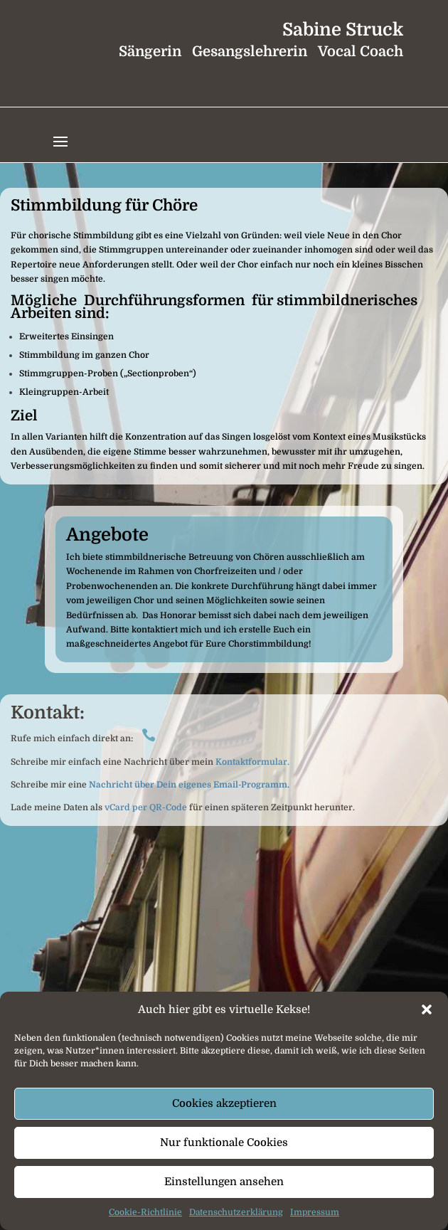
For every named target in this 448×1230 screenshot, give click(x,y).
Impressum (314, 1212)
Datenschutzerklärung (236, 1212)
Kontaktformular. (251, 762)
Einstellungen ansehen (224, 1181)
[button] (427, 1009)
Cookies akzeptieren (224, 1103)
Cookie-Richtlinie (145, 1212)
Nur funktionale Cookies (224, 1142)
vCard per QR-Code (146, 807)
